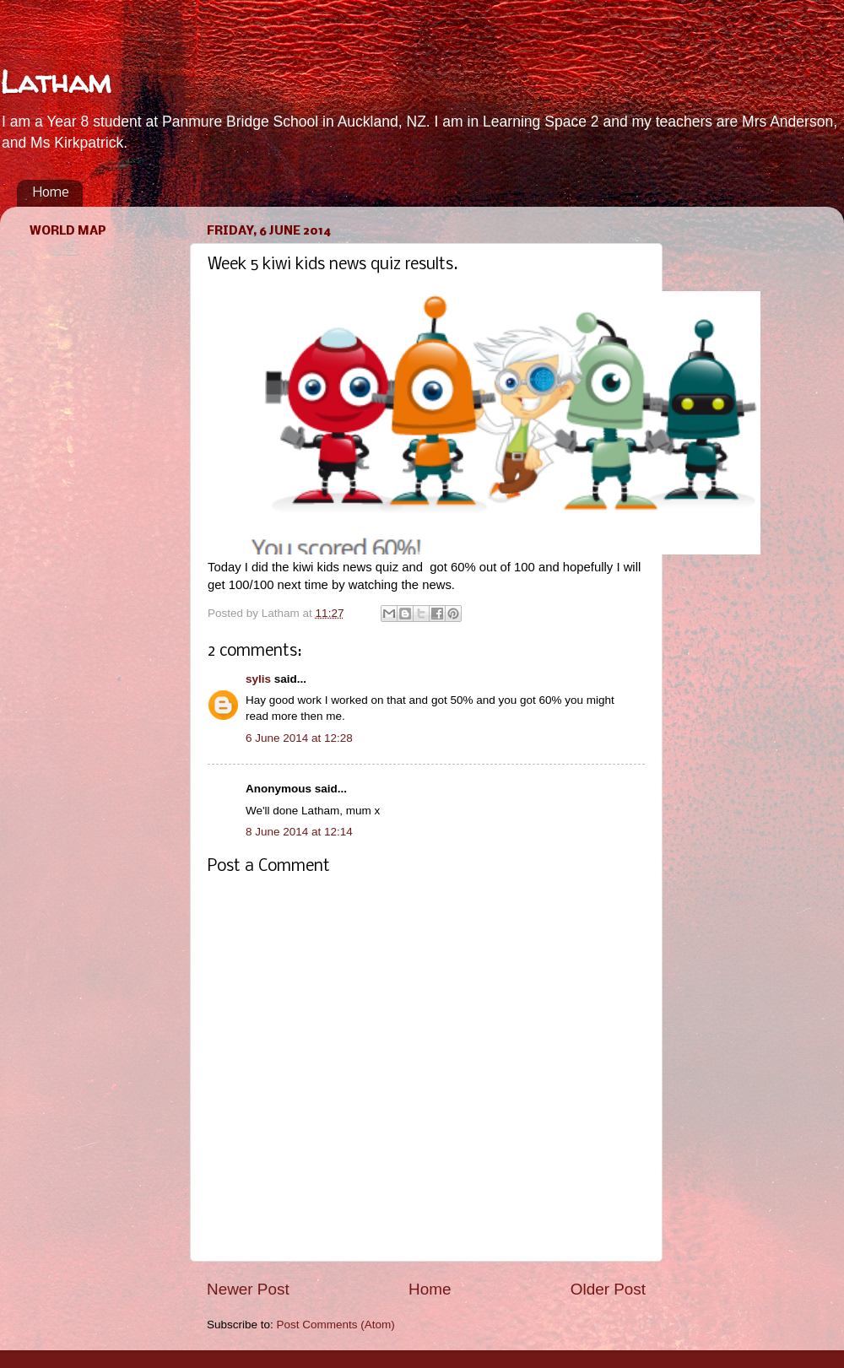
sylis (258, 679)
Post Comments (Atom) (336, 1324)
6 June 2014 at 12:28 (299, 738)
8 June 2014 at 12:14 (299, 831)
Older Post (608, 1289)
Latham (55, 81)
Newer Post (248, 1289)
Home (51, 193)
